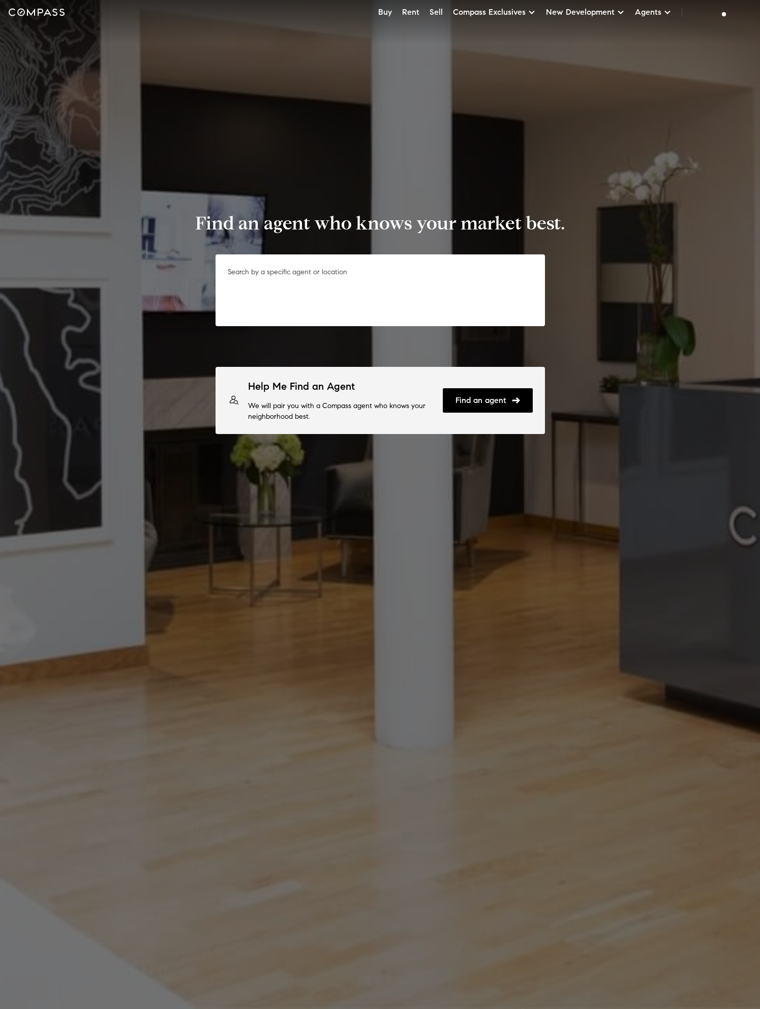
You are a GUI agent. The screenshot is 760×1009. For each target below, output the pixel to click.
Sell (436, 12)
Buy (385, 12)
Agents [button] (653, 12)
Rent (410, 12)
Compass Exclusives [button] (494, 12)
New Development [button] (585, 12)
